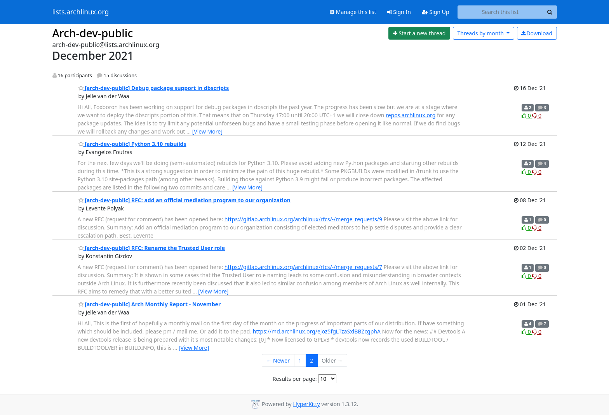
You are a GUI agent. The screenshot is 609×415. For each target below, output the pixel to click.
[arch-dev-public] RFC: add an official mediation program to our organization (184, 200)
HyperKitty (306, 404)
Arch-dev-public (92, 33)
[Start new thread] (419, 33)
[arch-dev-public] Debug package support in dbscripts (153, 88)
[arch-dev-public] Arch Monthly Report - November (149, 304)
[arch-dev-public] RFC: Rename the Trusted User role (151, 248)
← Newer (278, 360)
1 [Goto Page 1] (299, 360)
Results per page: (295, 378)
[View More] (207, 131)
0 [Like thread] (527, 115)
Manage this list (353, 12)
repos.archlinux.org (410, 115)
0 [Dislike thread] (536, 115)
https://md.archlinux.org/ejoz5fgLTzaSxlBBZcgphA (317, 331)
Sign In (399, 12)
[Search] (550, 12)
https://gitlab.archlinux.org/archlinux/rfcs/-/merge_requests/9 (303, 219)
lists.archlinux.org (80, 12)
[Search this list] (500, 12)
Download (536, 33)
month (481, 33)
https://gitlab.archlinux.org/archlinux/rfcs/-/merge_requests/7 (303, 267)
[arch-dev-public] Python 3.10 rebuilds (132, 144)
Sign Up (435, 12)
